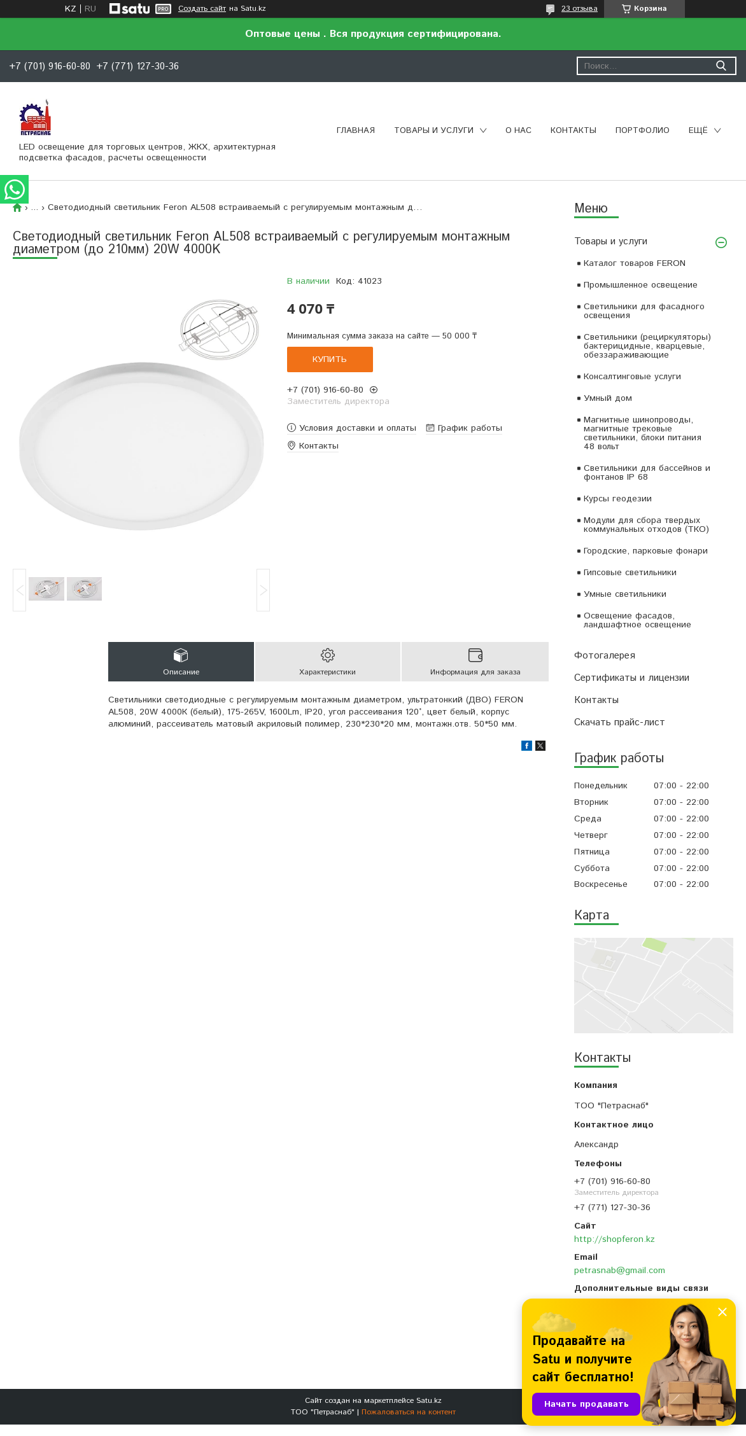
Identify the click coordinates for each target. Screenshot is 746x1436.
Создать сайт (202, 8)
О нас (518, 131)
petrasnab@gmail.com (619, 1270)
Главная (356, 131)
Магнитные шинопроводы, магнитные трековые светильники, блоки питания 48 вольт (642, 433)
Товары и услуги (434, 131)
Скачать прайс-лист (619, 722)
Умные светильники (625, 594)
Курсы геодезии (618, 498)
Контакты (573, 131)
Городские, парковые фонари (646, 551)
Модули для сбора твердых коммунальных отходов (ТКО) (646, 525)
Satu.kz (429, 1400)
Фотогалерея (604, 655)
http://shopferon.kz (614, 1239)
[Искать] (721, 66)
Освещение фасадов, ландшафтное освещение (637, 620)
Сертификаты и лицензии (631, 678)
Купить (330, 359)
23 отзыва (579, 8)
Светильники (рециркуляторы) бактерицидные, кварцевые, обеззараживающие (647, 346)
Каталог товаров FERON (635, 263)
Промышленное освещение (641, 285)
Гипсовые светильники (630, 572)
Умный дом (608, 398)
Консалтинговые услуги (632, 376)
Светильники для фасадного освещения (644, 311)
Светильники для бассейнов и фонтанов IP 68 (647, 473)
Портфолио (643, 131)
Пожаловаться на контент (409, 1412)
